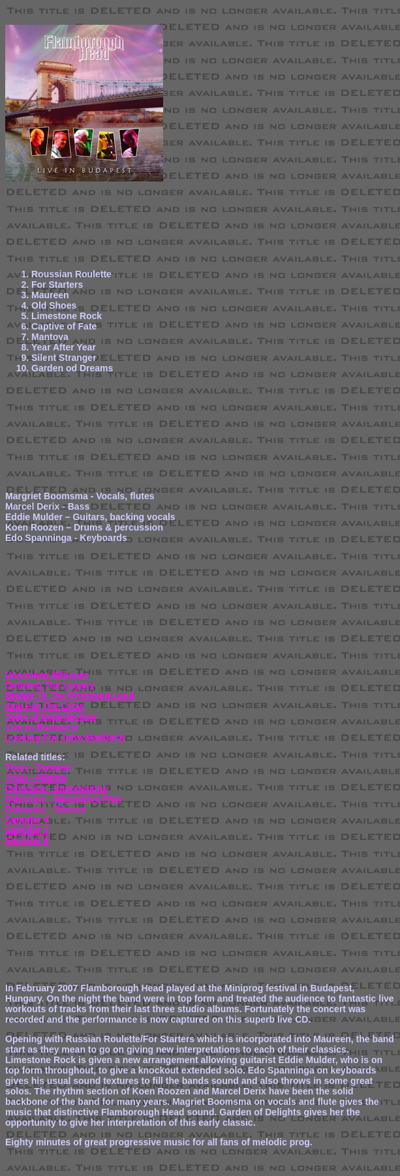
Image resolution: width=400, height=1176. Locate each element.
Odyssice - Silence (45, 809)
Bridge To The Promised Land (69, 695)
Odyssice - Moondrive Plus (63, 799)
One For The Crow (44, 706)
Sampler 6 (27, 840)
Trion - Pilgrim (36, 778)
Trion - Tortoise (38, 767)
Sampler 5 (27, 830)
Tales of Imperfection (51, 716)
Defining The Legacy (50, 685)
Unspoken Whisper (46, 675)
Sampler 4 (27, 819)
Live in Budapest (41, 727)
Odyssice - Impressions (56, 788)
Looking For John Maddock (65, 737)
